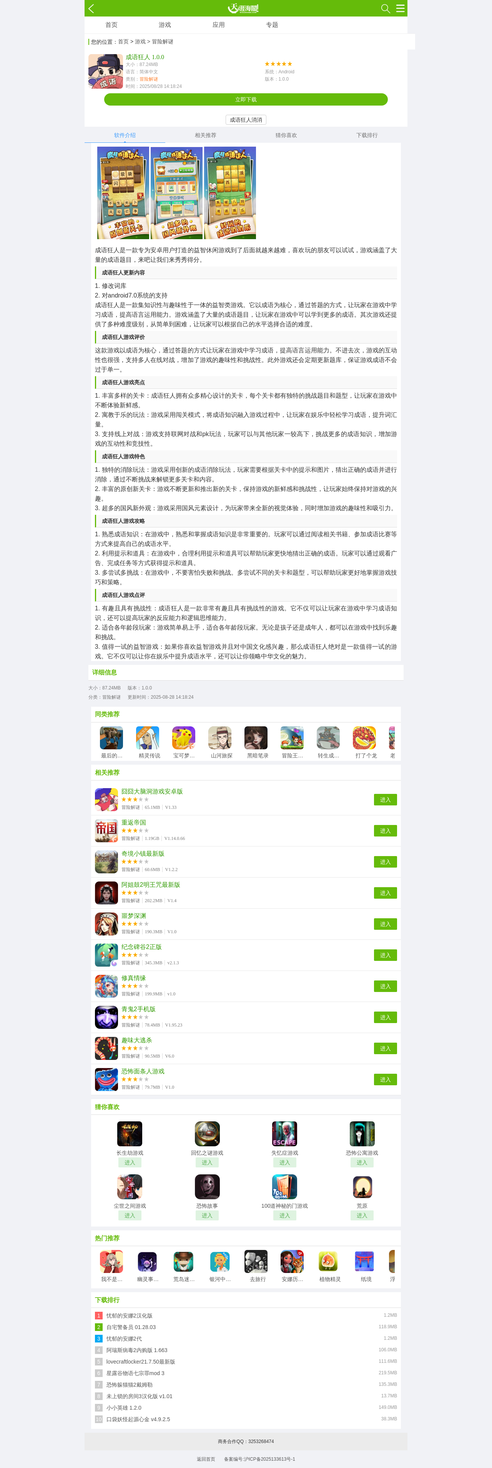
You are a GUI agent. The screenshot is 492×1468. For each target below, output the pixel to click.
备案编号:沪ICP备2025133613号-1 (259, 1459)
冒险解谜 (149, 79)
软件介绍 (125, 135)
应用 (219, 24)
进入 (385, 800)
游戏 (165, 24)
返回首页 (206, 1459)
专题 (272, 24)
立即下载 (246, 99)
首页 (111, 24)
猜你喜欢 (286, 135)
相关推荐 (205, 135)
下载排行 (367, 135)
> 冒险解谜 (160, 41)
